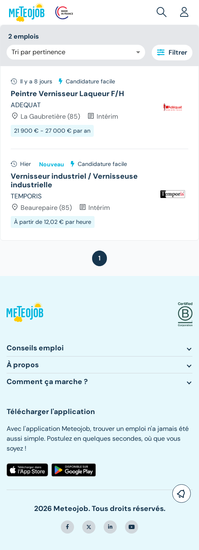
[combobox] (76, 52)
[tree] (99, 153)
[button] (163, 12)
